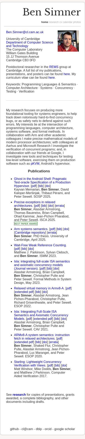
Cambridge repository (30, 232)
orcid (48, 429)
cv (60, 22)
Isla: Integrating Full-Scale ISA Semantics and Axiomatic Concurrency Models (41, 315)
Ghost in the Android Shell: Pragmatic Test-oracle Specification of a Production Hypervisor (42, 182)
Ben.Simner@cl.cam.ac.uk (25, 32)
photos (77, 22)
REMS (53, 67)
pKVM (35, 163)
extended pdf (24, 292)
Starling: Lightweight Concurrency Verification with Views (37, 363)
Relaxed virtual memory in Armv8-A (39, 288)
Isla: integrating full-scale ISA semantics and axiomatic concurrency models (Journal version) (42, 265)
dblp (39, 429)
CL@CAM (27, 429)
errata (60, 205)
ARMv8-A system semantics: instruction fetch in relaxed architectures (42, 336)
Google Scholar (64, 429)
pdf (34, 186)
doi (48, 186)
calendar (67, 22)
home (44, 22)
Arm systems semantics (31, 229)
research (54, 22)
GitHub (14, 429)
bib (41, 186)
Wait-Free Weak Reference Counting (40, 245)
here (67, 74)
